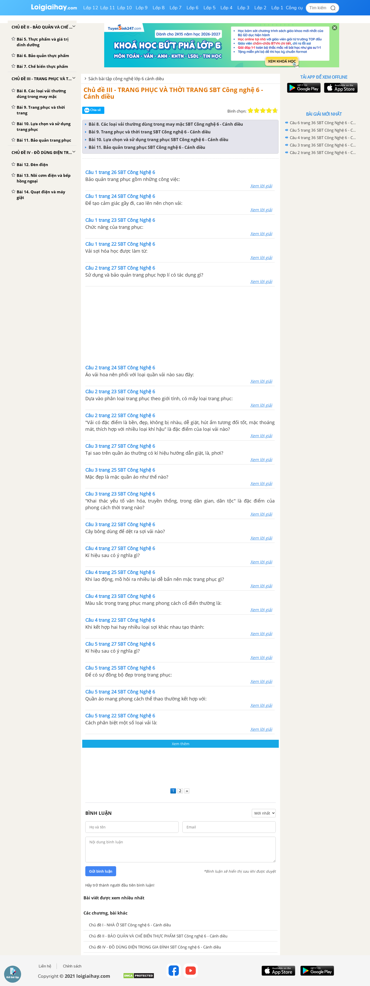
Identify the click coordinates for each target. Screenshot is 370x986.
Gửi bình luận (100, 871)
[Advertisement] (180, 325)
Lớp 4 (226, 8)
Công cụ (294, 8)
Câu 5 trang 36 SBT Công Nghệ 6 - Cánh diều (323, 130)
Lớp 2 (260, 8)
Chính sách (72, 966)
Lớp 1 (277, 8)
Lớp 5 (209, 8)
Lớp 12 (90, 8)
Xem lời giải (261, 186)
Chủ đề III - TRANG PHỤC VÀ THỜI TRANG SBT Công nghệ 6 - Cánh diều (173, 93)
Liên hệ (45, 966)
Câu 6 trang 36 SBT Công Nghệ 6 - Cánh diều (323, 122)
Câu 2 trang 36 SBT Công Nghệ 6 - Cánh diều (323, 152)
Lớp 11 (107, 8)
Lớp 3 (243, 8)
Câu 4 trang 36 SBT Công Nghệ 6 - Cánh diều (323, 137)
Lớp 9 (142, 8)
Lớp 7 (176, 8)
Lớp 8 (159, 8)
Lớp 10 (124, 8)
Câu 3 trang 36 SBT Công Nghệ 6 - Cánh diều (323, 145)
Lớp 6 (193, 8)
